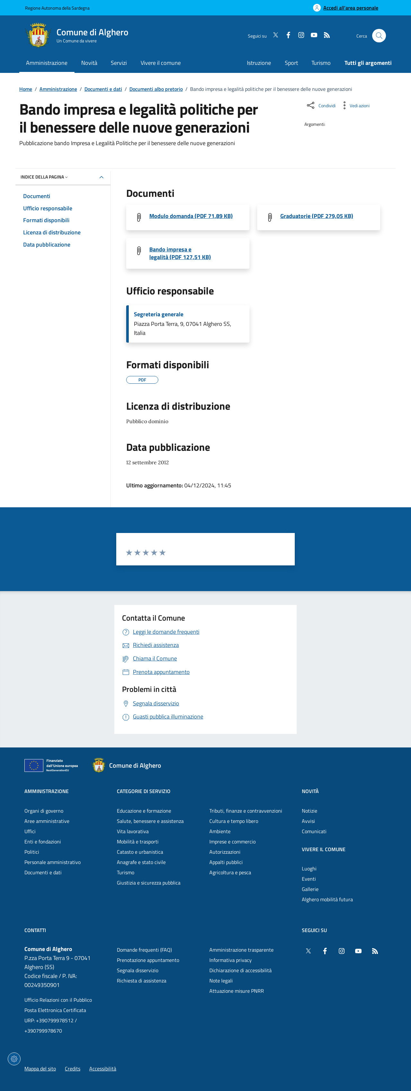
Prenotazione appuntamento (148, 960)
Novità (310, 791)
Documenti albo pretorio (156, 89)
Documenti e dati (103, 89)
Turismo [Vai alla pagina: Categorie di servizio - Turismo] (125, 872)
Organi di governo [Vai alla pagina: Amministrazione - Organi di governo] (43, 811)
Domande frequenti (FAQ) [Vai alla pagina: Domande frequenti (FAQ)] (144, 950)
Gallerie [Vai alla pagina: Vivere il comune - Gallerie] (310, 889)
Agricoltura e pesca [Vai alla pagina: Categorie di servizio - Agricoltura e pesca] (230, 872)
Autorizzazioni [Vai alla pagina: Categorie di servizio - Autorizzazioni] (224, 852)
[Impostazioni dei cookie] (14, 1058)
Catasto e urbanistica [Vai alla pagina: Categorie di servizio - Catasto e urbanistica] (140, 852)
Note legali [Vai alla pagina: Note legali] (221, 980)
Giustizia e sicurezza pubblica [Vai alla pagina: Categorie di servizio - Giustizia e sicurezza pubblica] (148, 882)
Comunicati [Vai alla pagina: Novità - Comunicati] (314, 831)
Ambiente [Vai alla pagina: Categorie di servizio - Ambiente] (220, 831)
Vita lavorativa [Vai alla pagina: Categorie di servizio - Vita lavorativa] (133, 831)
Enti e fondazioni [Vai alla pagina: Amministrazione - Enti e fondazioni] (42, 841)
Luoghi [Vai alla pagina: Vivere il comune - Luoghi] (309, 868)
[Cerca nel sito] (379, 36)
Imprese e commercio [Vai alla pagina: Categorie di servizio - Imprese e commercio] (232, 841)
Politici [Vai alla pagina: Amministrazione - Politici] (31, 852)
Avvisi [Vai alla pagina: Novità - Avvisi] (308, 821)
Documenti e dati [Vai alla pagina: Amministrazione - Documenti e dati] (43, 872)
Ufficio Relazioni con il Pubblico (58, 1000)
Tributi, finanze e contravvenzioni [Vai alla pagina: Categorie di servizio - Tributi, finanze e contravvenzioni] (245, 811)
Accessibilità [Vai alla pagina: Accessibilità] (102, 1068)
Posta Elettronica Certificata (55, 1010)
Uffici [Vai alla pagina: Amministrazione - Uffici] (30, 831)
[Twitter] (273, 35)
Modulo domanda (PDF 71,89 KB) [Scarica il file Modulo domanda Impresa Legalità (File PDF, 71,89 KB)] (191, 216)
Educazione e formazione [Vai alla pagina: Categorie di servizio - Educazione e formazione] (144, 811)
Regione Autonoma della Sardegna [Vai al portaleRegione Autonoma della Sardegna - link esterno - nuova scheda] (57, 7)
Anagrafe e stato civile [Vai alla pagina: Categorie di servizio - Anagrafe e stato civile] (141, 862)
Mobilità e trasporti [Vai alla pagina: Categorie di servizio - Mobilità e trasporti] (138, 841)
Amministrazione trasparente (241, 950)
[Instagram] (298, 35)
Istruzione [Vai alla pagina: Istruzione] (259, 62)
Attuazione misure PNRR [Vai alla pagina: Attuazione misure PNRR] (236, 991)
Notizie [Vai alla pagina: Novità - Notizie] (309, 811)
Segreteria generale (158, 314)
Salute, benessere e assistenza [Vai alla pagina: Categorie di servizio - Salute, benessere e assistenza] (150, 821)
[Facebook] (285, 35)
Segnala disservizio (137, 970)
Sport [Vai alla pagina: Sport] (291, 62)
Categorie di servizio (144, 791)
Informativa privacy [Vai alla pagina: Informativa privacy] (230, 960)
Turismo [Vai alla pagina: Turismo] (321, 62)
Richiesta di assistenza (141, 980)
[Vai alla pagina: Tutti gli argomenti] (365, 63)
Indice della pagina (45, 176)
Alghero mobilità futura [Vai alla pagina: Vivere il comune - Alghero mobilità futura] (327, 899)
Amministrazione (58, 89)
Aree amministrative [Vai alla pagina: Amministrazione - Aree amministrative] (46, 821)
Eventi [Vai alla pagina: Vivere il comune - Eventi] (309, 879)
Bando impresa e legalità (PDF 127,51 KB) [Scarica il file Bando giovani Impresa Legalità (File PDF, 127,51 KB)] (180, 253)
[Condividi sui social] (320, 105)
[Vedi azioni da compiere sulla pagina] (354, 105)
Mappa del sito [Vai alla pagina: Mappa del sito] (40, 1068)
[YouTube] (311, 35)
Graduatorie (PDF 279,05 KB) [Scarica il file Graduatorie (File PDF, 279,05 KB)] (316, 216)
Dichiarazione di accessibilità (240, 970)
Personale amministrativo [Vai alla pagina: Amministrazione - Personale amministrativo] (52, 862)
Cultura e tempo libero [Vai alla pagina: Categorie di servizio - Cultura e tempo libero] (233, 821)
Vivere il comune (323, 849)
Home (25, 89)
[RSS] (324, 35)
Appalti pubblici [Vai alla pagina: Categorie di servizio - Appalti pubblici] (226, 862)
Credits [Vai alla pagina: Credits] (72, 1068)
